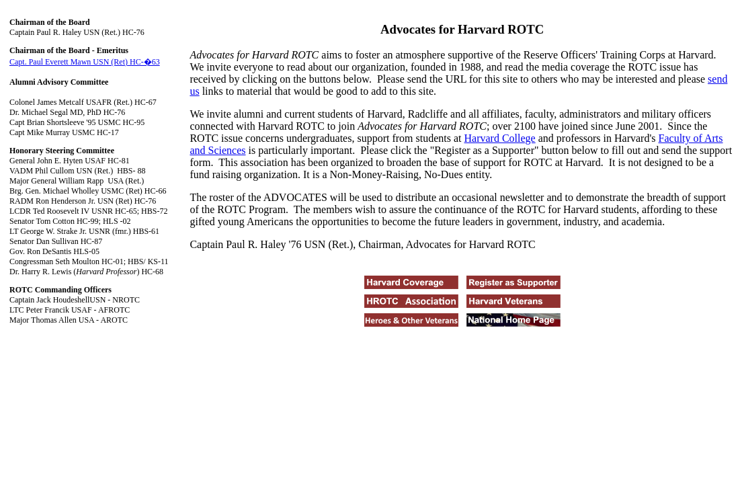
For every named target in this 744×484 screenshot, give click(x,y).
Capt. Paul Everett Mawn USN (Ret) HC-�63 (84, 62)
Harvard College (500, 138)
